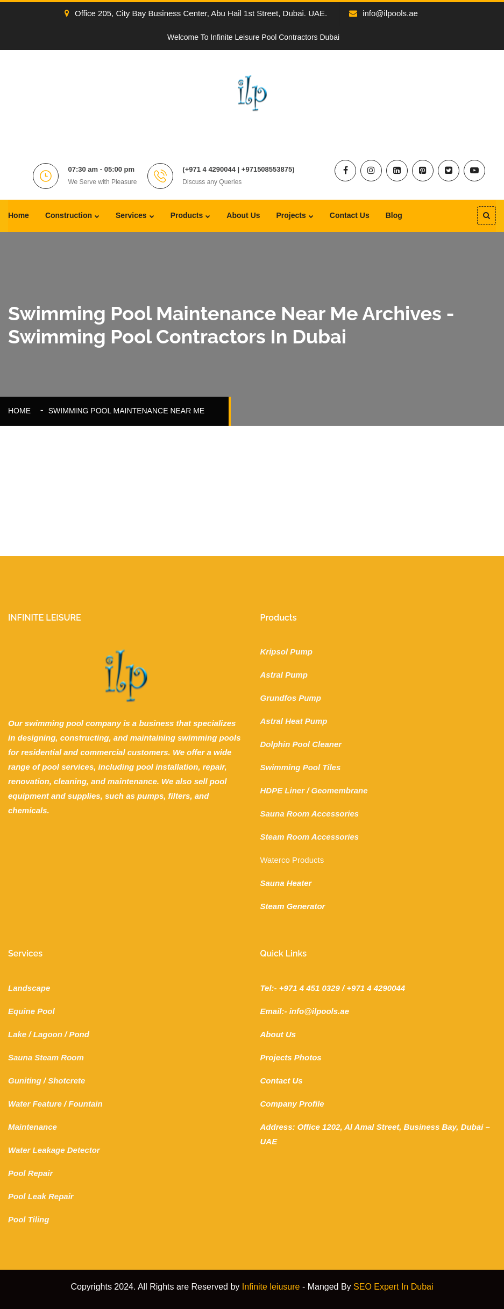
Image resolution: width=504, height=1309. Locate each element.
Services (131, 215)
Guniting (24, 1080)
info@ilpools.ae (383, 13)
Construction (68, 215)
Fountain (85, 1103)
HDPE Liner (282, 790)
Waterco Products (292, 859)
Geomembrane (339, 790)
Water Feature (35, 1103)
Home (18, 215)
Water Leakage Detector (54, 1150)
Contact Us (350, 215)
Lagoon (47, 1034)
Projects (291, 215)
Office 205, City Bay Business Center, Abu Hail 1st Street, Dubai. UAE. (196, 13)
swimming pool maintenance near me (126, 410)
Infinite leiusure (271, 1286)
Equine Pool (31, 1011)
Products (187, 215)
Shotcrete (66, 1080)
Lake (17, 1034)
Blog (394, 215)
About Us (243, 215)
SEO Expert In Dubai (393, 1286)
